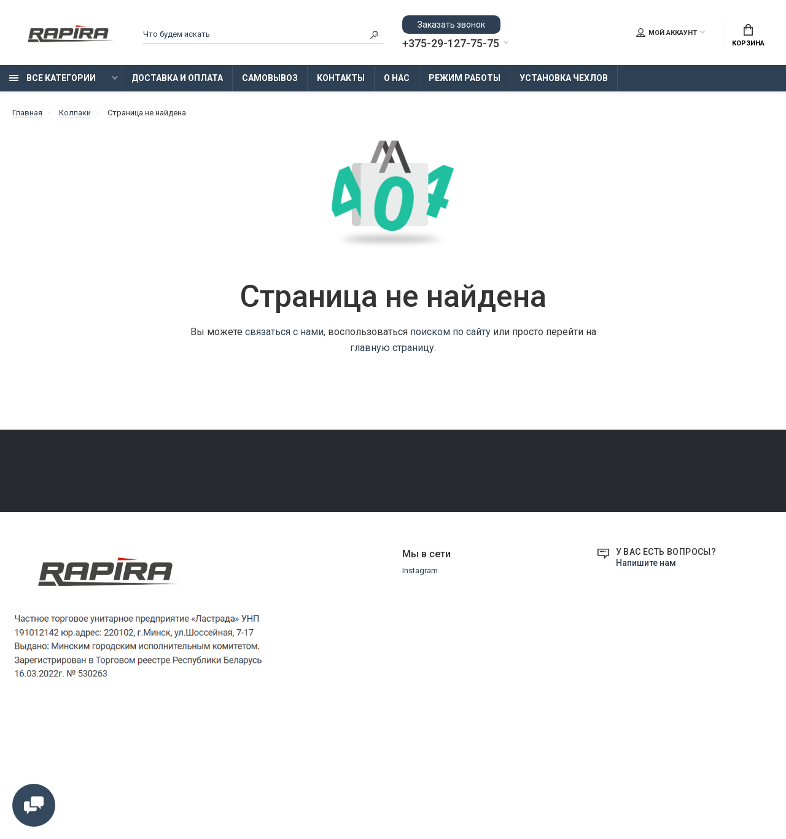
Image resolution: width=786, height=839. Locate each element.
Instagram (420, 687)
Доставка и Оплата (177, 78)
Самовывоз (270, 78)
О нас (397, 78)
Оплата (26, 520)
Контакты (341, 78)
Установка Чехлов (563, 78)
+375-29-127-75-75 (450, 43)
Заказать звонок (451, 24)
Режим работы (464, 78)
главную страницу (392, 348)
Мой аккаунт (666, 32)
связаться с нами (284, 332)
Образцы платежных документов (332, 537)
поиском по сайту (450, 332)
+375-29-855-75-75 (576, 492)
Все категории (52, 78)
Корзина (748, 35)
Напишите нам (646, 679)
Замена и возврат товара (319, 503)
